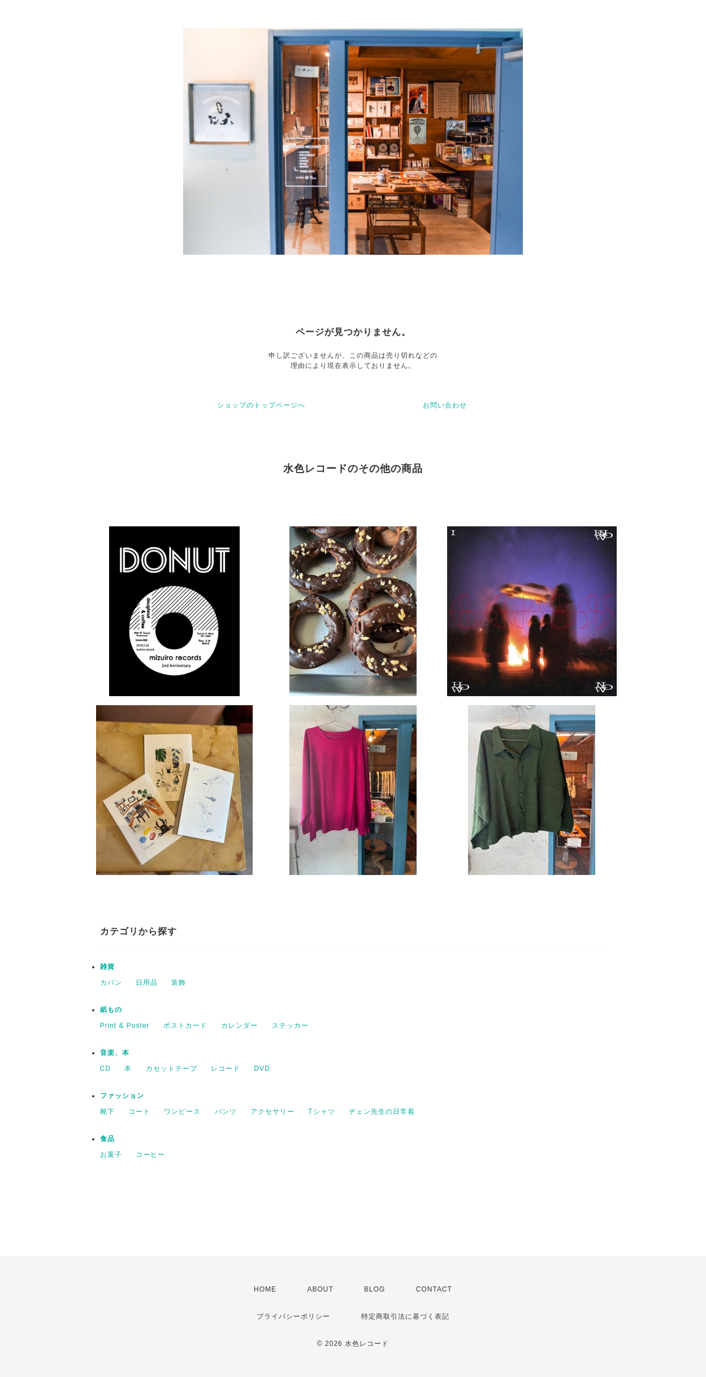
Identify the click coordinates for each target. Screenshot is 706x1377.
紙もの (111, 1010)
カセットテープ (171, 1069)
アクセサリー (272, 1112)
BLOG (374, 1289)
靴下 (107, 1112)
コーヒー (150, 1155)
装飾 (178, 982)
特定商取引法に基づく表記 (405, 1316)
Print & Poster (125, 1025)
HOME (265, 1289)
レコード (225, 1069)
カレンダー (239, 1025)
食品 (107, 1139)
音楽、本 (114, 1053)
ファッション (122, 1096)
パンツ (226, 1112)
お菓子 (111, 1155)
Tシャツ (321, 1112)
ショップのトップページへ (261, 405)
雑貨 (107, 967)
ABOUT (320, 1289)
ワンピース (182, 1112)
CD (105, 1069)
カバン (111, 982)
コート (139, 1112)
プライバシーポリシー (293, 1316)
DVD (262, 1069)
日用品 (147, 982)
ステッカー (290, 1025)
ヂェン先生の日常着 (382, 1112)
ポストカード (185, 1025)
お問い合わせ (445, 405)
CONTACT (434, 1289)
